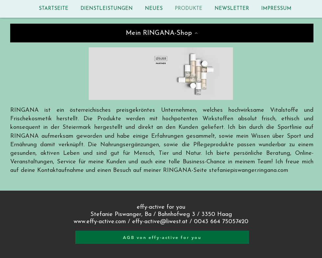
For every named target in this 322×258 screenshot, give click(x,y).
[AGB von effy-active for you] (162, 237)
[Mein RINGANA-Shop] (161, 33)
